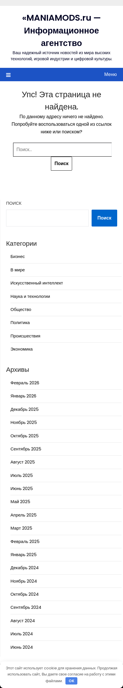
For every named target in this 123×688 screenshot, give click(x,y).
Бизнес (17, 256)
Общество (20, 309)
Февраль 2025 (25, 541)
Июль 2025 (21, 475)
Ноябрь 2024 (23, 581)
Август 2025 (22, 462)
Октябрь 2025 (24, 436)
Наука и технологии (30, 296)
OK (71, 681)
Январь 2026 (23, 396)
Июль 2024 (21, 634)
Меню (110, 74)
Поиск (14, 203)
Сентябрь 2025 (25, 449)
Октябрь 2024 (24, 594)
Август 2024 (22, 621)
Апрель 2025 (23, 515)
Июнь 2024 (21, 647)
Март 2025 (21, 528)
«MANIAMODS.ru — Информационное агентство (61, 30)
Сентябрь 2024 (25, 607)
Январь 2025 (23, 554)
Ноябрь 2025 (23, 422)
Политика (20, 322)
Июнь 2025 (21, 488)
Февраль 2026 (24, 383)
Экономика (21, 349)
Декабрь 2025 (24, 409)
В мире (17, 270)
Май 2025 (20, 501)
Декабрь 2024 (24, 568)
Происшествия (25, 336)
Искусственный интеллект (36, 283)
